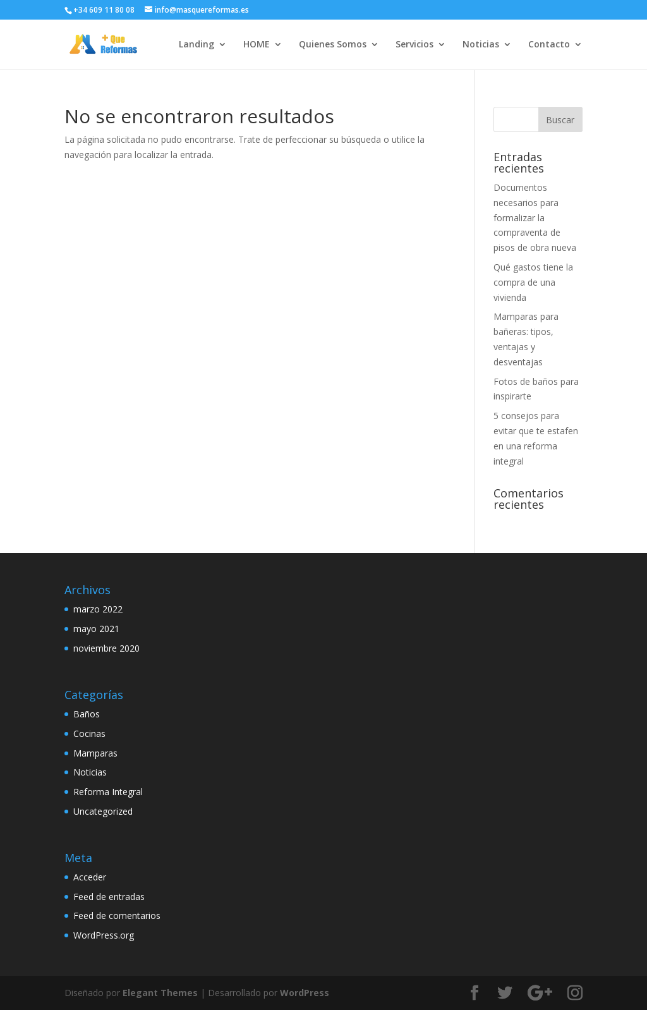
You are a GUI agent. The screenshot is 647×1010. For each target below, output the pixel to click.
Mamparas (95, 753)
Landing (196, 45)
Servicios (414, 45)
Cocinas (89, 733)
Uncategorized (103, 811)
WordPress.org (103, 935)
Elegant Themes (160, 993)
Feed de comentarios (116, 916)
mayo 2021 (96, 629)
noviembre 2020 (106, 648)
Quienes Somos (332, 45)
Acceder (89, 877)
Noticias (481, 45)
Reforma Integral (108, 792)
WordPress (304, 993)
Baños (86, 714)
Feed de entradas (109, 897)
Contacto (549, 45)
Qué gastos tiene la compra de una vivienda (533, 282)
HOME (256, 45)
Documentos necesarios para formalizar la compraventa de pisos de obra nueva (534, 217)
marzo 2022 (98, 609)
